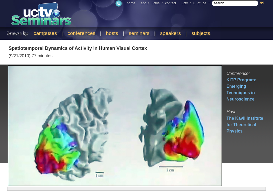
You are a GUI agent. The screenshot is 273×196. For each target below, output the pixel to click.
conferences (81, 33)
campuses (45, 33)
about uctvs (150, 3)
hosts (112, 33)
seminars (139, 33)
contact (170, 3)
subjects (200, 33)
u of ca (199, 3)
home (131, 3)
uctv (185, 3)
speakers (170, 33)
